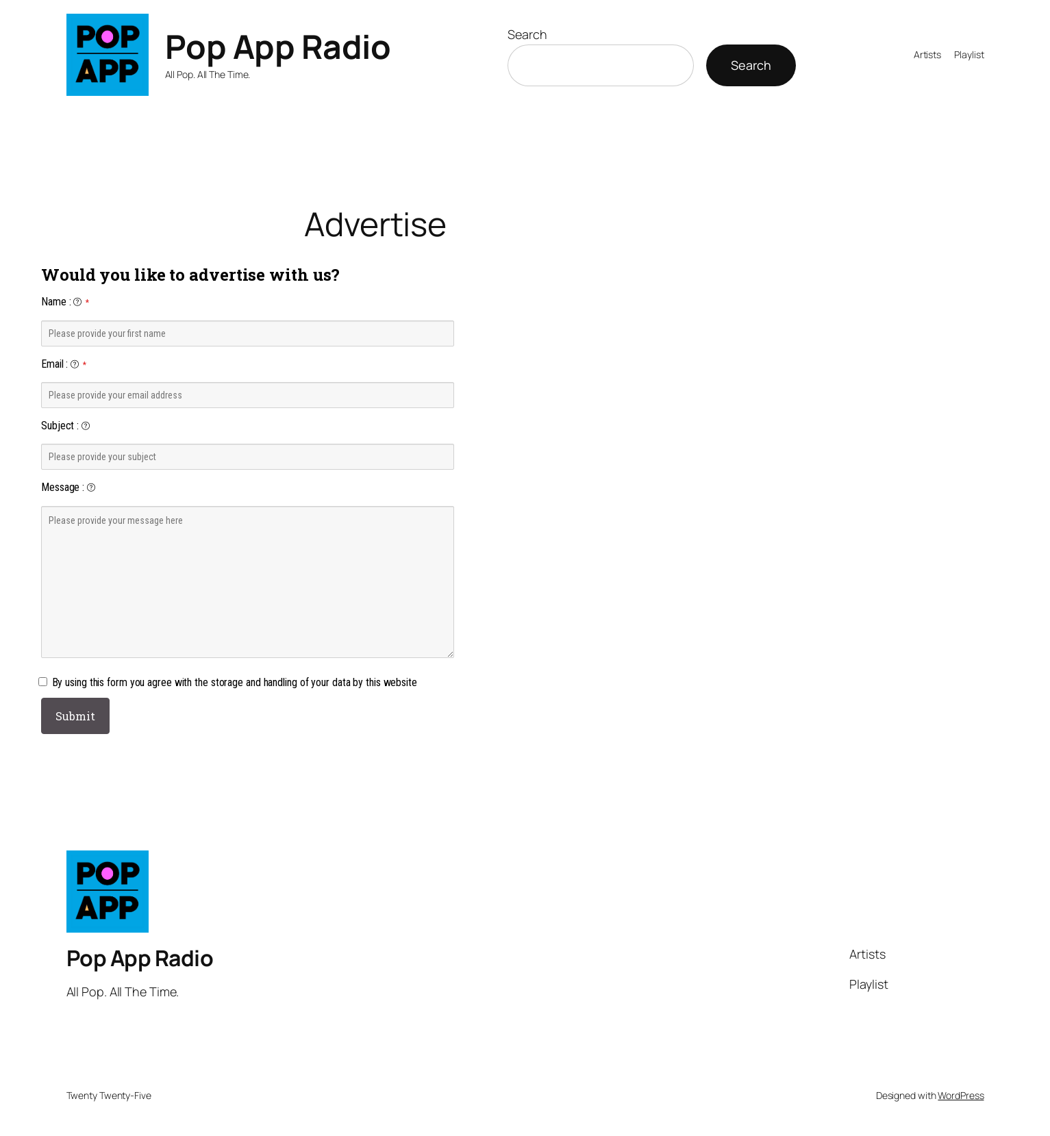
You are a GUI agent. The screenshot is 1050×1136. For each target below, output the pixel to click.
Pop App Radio (278, 46)
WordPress (961, 1095)
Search (527, 34)
